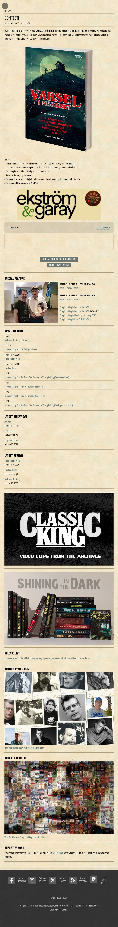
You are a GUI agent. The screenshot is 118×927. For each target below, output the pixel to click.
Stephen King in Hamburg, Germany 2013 (78, 315)
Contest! (11, 18)
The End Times (10, 368)
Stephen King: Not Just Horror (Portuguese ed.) (25, 396)
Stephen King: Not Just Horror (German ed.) (23, 386)
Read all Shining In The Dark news (59, 259)
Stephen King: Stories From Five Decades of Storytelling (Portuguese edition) (38, 405)
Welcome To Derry (12, 479)
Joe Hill (7, 421)
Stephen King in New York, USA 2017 (75, 319)
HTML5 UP (93, 905)
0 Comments (13, 227)
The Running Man (12, 358)
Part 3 (77, 287)
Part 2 (70, 287)
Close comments (103, 227)
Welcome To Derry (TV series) (17, 340)
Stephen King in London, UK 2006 (74, 307)
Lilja (55, 897)
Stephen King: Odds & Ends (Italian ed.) (21, 349)
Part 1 (62, 287)
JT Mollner (8, 431)
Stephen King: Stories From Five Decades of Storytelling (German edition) (36, 377)
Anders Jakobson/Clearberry (51, 905)
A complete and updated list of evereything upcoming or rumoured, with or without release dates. (47, 658)
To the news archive (59, 265)
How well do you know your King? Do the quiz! (24, 747)
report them (58, 852)
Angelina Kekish (11, 440)
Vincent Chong (61, 909)
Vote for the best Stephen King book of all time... (25, 837)
